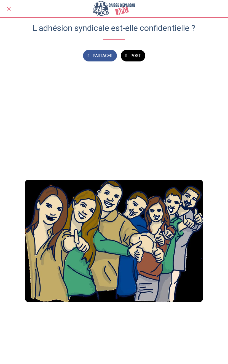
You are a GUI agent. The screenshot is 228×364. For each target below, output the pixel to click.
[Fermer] (9, 9)
